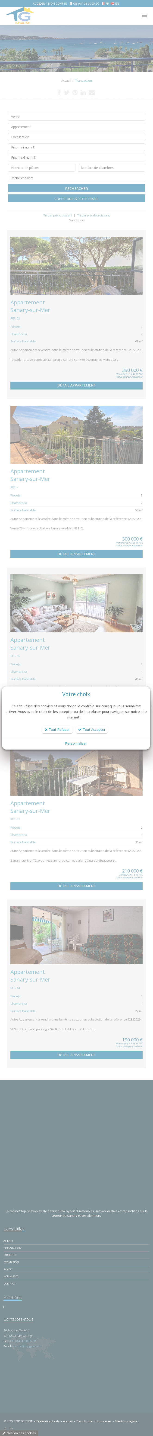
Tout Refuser (57, 729)
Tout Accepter (92, 729)
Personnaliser (76, 743)
